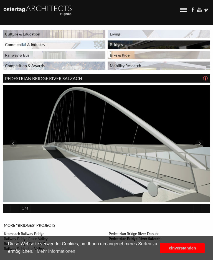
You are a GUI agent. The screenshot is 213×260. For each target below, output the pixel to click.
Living (115, 34)
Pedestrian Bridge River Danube (134, 233)
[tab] (206, 78)
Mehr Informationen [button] (56, 251)
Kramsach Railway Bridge (24, 233)
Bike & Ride (120, 55)
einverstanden (182, 248)
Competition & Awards (25, 65)
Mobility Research (125, 65)
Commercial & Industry (25, 44)
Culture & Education (22, 34)
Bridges (116, 44)
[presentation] (206, 78)
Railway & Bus (17, 55)
